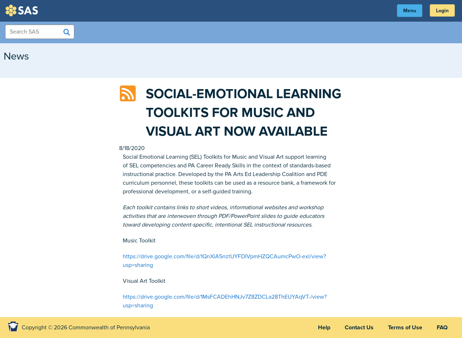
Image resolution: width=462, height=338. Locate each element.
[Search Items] (39, 32)
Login (442, 11)
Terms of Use (405, 327)
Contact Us (359, 327)
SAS (22, 10)
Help (324, 327)
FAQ (442, 327)
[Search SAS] (67, 32)
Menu (409, 11)
